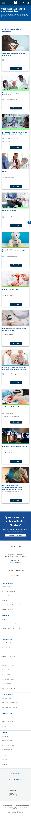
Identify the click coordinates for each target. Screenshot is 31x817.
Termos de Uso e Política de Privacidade (15, 806)
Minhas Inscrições (7, 749)
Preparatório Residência (8, 656)
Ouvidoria (4, 764)
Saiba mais (16, 68)
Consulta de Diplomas (8, 745)
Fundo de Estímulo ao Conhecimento (12, 628)
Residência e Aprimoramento (10, 661)
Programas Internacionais (9, 633)
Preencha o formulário (15, 535)
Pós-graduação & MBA (8, 665)
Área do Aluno (5, 736)
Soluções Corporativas (8, 721)
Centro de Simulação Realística (10, 702)
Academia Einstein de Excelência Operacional (14, 604)
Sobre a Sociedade (7, 586)
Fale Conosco (5, 759)
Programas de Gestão (8, 679)
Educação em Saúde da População (11, 623)
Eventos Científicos (7, 683)
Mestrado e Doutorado (8, 670)
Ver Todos (4, 726)
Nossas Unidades (6, 595)
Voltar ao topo (16, 546)
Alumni (3, 619)
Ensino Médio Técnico (8, 643)
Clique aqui (12, 790)
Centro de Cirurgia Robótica (9, 707)
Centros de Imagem (7, 698)
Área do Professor (7, 740)
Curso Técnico (6, 647)
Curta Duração (6, 674)
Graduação (5, 652)
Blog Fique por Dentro (8, 609)
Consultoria (5, 717)
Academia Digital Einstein (8, 688)
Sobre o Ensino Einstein (8, 591)
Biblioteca (4, 600)
